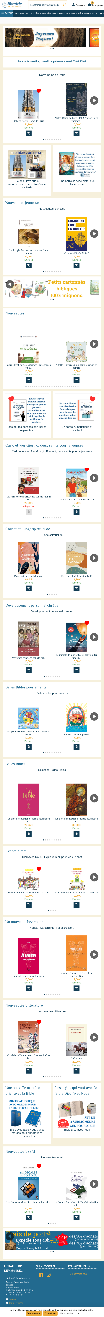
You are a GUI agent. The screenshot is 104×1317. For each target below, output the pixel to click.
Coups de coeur (96, 13)
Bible (17, 13)
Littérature (38, 13)
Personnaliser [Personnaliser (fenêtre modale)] (67, 1313)
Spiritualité (26, 13)
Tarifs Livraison (14, 1303)
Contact (11, 1299)
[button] (95, 41)
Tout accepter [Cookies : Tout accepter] (33, 1313)
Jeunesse (70, 13)
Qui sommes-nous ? (79, 1274)
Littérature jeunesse (55, 13)
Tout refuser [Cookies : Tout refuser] (50, 1313)
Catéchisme (82, 13)
